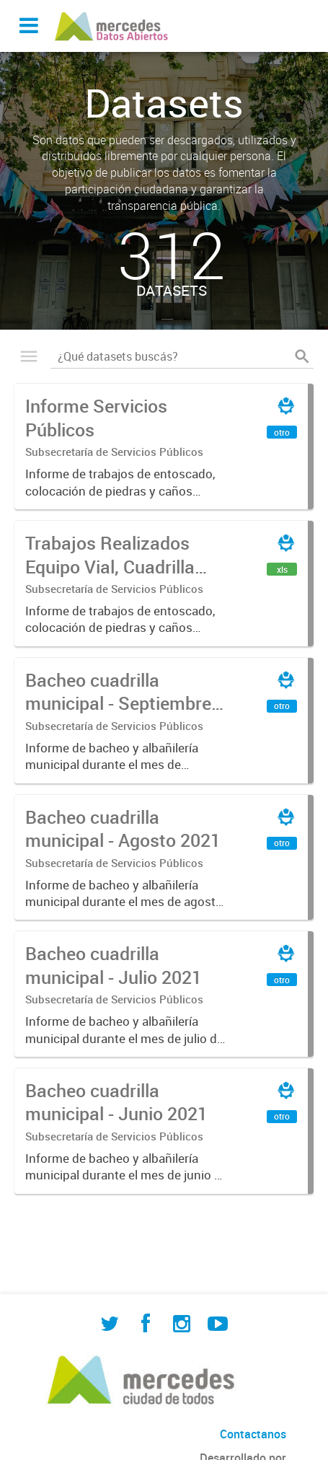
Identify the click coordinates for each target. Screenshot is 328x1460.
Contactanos (253, 1434)
